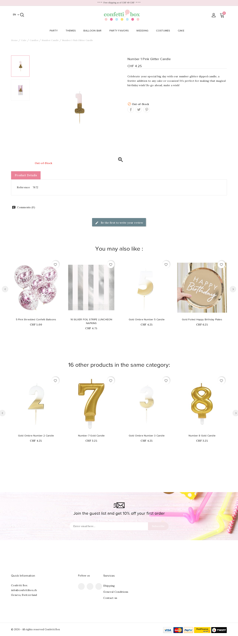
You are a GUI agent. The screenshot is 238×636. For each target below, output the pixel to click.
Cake (182, 30)
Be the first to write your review (119, 223)
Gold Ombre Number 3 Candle (147, 435)
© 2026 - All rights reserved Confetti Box (35, 629)
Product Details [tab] (26, 175)
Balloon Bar (93, 30)
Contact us (110, 598)
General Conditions (115, 591)
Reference (23, 187)
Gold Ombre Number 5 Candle (147, 319)
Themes (72, 30)
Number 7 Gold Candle (91, 435)
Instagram (98, 586)
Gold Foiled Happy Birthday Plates (202, 319)
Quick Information (23, 576)
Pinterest (147, 110)
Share (131, 110)
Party (55, 30)
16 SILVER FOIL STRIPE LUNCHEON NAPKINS (91, 321)
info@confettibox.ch (24, 590)
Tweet (139, 110)
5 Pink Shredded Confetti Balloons (36, 319)
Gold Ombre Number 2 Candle (36, 435)
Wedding (143, 30)
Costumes (164, 30)
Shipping (109, 585)
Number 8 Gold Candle (202, 435)
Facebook (81, 586)
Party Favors (120, 30)
